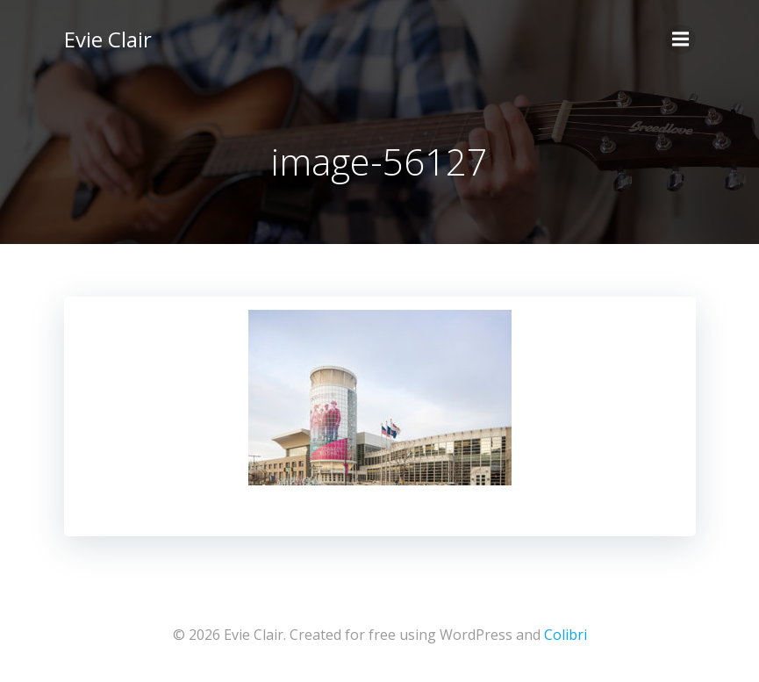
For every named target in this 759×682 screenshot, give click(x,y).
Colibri (565, 634)
